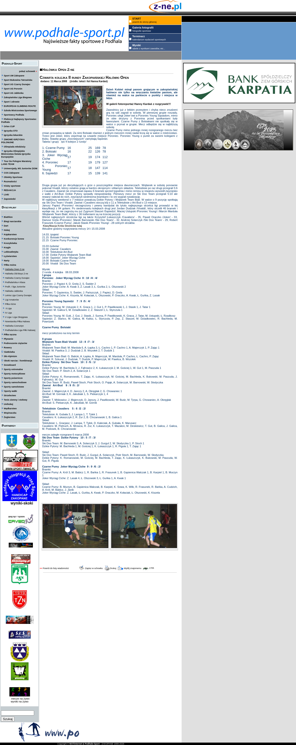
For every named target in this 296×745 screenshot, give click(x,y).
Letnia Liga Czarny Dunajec (18, 295)
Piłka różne (10, 304)
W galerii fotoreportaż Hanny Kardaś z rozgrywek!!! (138, 103)
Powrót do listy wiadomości (56, 568)
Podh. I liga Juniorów (15, 286)
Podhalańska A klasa (15, 282)
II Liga (8, 308)
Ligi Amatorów (12, 300)
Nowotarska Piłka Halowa (17, 321)
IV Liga (8, 313)
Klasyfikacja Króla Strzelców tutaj (62, 225)
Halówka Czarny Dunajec (17, 278)
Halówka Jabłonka (14, 291)
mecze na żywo (20, 698)
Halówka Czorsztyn (14, 326)
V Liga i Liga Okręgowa (16, 317)
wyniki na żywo (19, 701)
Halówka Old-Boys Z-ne (16, 273)
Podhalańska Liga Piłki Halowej (20, 330)
